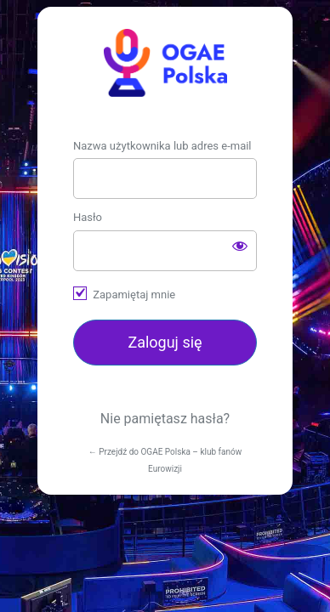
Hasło (87, 217)
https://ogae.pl (165, 63)
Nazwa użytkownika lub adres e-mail (162, 145)
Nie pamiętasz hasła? (165, 419)
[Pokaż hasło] (240, 246)
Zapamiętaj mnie (134, 294)
